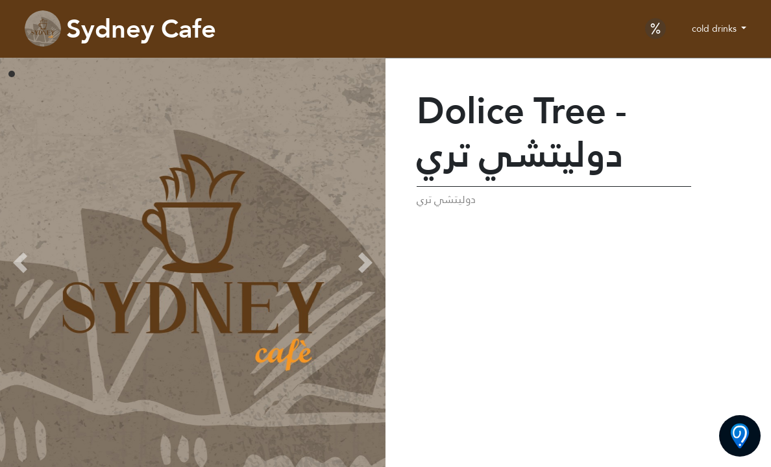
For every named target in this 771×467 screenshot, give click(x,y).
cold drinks (715, 28)
